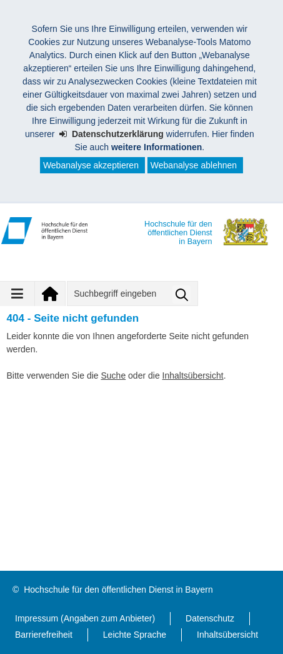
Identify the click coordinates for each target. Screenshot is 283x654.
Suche (113, 375)
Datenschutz (210, 618)
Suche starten (181, 294)
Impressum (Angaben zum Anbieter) (85, 618)
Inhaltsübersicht (193, 375)
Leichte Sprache (134, 635)
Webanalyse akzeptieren (91, 165)
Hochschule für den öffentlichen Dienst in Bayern (118, 590)
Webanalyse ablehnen (194, 165)
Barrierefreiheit (43, 635)
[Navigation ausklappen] (17, 293)
